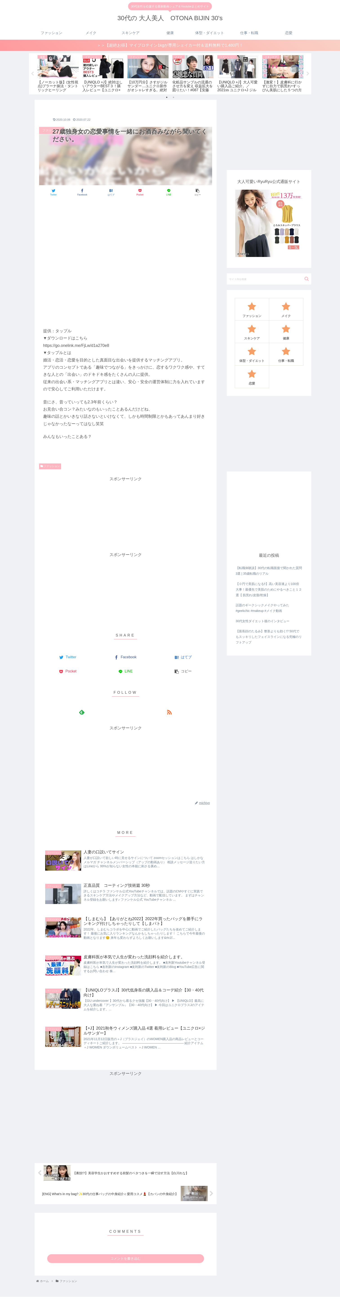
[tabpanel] (58, 73)
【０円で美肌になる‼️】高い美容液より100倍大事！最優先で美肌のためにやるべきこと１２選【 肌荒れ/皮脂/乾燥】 (269, 589)
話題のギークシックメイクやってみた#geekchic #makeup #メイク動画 (262, 608)
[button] (307, 278)
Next (308, 74)
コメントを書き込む (125, 1258)
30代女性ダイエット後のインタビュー (263, 621)
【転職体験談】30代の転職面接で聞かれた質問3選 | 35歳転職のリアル (269, 570)
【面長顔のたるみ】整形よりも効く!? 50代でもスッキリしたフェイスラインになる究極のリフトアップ (269, 636)
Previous (32, 74)
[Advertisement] (125, 213)
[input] (269, 279)
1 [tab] (166, 97)
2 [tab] (173, 97)
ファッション (50, 466)
